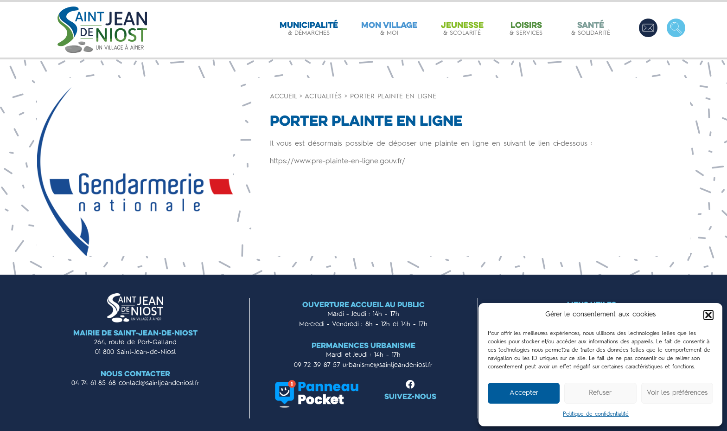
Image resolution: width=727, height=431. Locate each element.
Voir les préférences (677, 393)
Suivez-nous (410, 397)
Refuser (600, 393)
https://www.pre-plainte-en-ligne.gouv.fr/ (337, 161)
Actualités (323, 96)
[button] (708, 315)
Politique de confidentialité (596, 414)
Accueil (283, 96)
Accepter (524, 393)
